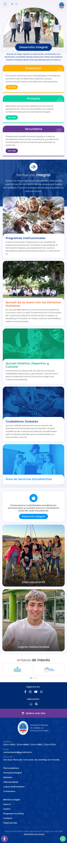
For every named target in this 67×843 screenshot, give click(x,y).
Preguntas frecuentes (13, 813)
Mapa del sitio (10, 823)
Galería (6, 809)
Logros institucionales (14, 787)
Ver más (12, 87)
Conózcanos (9, 791)
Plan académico (11, 768)
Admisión (7, 777)
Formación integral (12, 773)
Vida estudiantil (10, 782)
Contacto (7, 818)
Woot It (7, 804)
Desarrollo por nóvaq (34, 834)
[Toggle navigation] (5, 4)
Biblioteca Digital (11, 800)
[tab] (31, 678)
